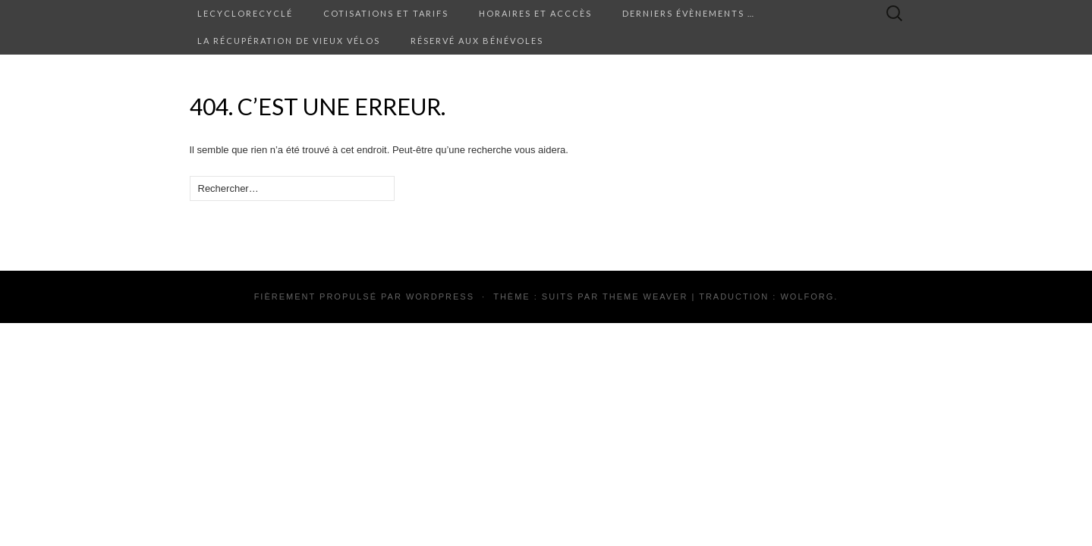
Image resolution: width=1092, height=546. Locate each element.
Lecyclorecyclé (245, 13)
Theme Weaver (645, 296)
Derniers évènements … (688, 13)
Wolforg (807, 296)
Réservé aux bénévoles (477, 41)
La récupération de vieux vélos (288, 41)
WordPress (440, 296)
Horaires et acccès (535, 13)
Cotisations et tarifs (385, 13)
